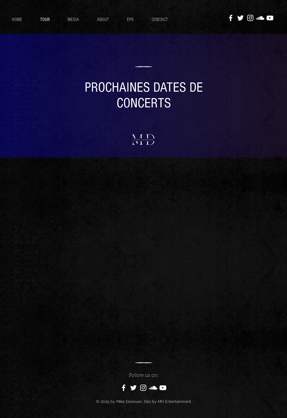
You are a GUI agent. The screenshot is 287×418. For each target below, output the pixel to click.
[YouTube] (270, 18)
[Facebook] (230, 18)
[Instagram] (250, 18)
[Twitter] (240, 18)
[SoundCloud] (260, 18)
